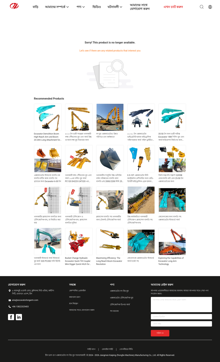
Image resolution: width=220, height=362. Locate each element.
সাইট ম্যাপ (91, 349)
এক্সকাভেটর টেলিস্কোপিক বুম (121, 298)
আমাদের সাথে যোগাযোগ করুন (81, 310)
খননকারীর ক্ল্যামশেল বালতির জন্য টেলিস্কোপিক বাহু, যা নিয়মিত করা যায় (47, 219)
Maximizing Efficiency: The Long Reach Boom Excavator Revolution (109, 261)
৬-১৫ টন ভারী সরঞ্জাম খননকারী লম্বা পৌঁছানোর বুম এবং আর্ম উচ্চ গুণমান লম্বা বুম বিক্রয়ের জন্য (78, 137)
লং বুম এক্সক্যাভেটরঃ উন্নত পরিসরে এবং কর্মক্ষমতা (107, 135)
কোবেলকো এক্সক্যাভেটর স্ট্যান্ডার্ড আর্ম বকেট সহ (140, 259)
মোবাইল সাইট (107, 349)
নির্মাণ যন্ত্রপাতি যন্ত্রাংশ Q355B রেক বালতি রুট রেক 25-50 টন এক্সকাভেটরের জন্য (170, 178)
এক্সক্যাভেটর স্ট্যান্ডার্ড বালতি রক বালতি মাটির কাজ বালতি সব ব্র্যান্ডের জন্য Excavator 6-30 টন (47, 178)
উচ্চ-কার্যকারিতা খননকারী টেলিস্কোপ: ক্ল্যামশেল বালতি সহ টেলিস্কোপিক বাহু (140, 219)
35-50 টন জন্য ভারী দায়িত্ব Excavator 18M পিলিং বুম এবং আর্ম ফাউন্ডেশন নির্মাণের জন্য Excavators (171, 137)
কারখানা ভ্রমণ (74, 297)
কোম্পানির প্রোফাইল (77, 290)
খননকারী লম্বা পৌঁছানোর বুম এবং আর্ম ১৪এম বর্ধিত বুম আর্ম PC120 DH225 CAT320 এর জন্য (78, 178)
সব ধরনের (114, 311)
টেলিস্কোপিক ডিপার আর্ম (120, 304)
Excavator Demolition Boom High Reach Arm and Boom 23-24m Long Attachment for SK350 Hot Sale (47, 137)
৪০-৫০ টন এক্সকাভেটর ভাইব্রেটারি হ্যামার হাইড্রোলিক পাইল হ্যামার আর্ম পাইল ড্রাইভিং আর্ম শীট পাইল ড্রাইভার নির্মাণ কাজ (140, 137)
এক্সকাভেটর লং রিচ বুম (119, 291)
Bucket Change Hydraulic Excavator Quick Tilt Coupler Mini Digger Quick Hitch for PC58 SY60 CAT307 (77, 261)
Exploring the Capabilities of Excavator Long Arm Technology (171, 261)
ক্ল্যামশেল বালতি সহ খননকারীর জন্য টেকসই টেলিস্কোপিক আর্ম (108, 218)
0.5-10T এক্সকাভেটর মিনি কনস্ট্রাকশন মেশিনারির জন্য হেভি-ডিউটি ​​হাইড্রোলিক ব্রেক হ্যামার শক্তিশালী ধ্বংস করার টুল (140, 178)
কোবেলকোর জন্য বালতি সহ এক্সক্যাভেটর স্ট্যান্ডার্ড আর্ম (169, 218)
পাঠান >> (160, 333)
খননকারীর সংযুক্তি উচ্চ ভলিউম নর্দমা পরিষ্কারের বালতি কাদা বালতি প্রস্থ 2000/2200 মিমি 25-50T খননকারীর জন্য (109, 178)
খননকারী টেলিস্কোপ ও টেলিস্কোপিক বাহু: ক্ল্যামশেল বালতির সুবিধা (76, 219)
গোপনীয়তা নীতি (126, 349)
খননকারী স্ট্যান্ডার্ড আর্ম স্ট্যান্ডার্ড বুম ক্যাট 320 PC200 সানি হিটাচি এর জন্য (47, 261)
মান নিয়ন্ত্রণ (73, 303)
